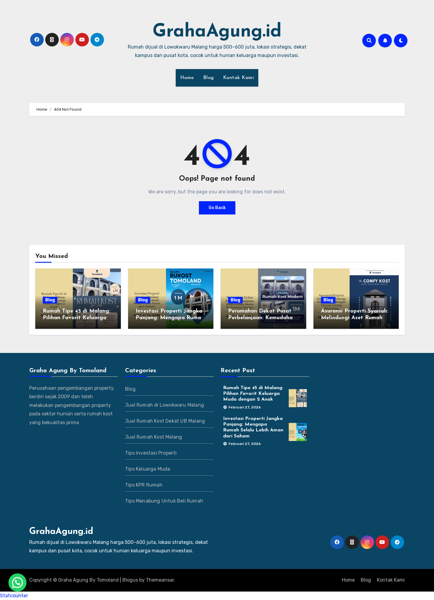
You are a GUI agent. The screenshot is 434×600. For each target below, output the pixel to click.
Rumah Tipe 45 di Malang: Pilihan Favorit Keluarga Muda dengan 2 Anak (76, 317)
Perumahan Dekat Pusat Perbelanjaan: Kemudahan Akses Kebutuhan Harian (262, 317)
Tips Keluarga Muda (147, 469)
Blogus (130, 580)
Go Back (217, 207)
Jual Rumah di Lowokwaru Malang (164, 405)
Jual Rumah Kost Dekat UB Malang (165, 421)
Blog (208, 77)
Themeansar (160, 580)
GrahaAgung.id (217, 32)
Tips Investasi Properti (151, 453)
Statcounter (14, 595)
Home (187, 77)
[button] (17, 582)
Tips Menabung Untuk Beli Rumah (164, 501)
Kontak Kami (238, 77)
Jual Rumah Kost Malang (153, 437)
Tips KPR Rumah (143, 485)
